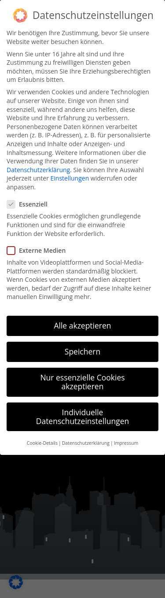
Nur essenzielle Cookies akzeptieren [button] (82, 380)
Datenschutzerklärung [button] (86, 441)
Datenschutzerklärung (38, 168)
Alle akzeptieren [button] (82, 323)
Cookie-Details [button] (42, 441)
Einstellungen (70, 176)
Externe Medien (39, 248)
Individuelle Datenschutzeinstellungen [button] (82, 415)
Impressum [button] (126, 441)
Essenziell (30, 202)
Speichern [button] (82, 349)
